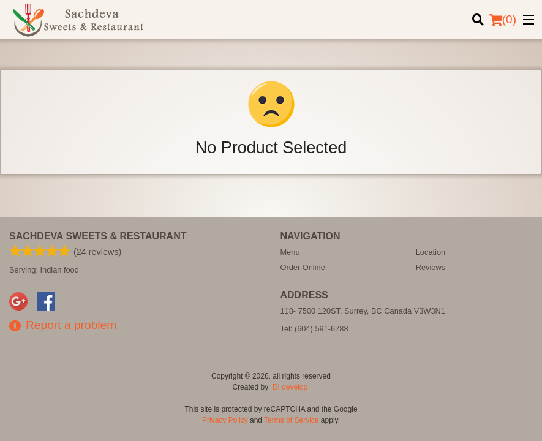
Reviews (430, 267)
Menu (290, 252)
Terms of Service (291, 420)
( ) (502, 19)
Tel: (314, 328)
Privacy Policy (225, 420)
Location (430, 252)
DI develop (290, 387)
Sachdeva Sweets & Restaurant (98, 236)
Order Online (302, 267)
